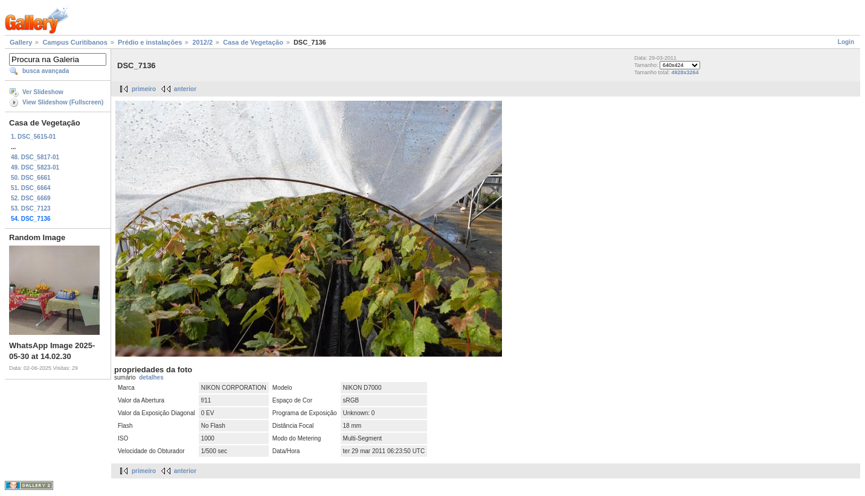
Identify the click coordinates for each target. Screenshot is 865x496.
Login (846, 42)
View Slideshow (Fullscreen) (62, 102)
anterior (185, 89)
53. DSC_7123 (31, 208)
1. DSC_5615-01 (33, 136)
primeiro (144, 89)
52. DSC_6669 (31, 198)
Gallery (21, 42)
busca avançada (45, 71)
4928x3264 (685, 72)
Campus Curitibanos (75, 42)
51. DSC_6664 (31, 188)
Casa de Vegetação (253, 42)
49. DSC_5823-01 (35, 167)
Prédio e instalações (150, 42)
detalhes (151, 377)
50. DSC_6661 (31, 177)
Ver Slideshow (42, 92)
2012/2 (202, 42)
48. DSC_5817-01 (35, 157)
